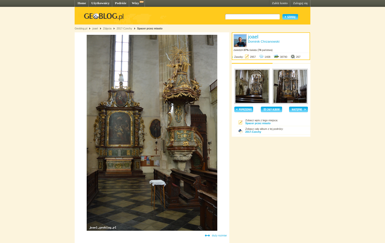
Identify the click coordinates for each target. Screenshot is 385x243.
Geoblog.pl (81, 28)
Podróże (120, 3)
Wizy (135, 3)
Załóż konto (280, 3)
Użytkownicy (100, 3)
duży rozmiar (219, 235)
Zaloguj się (300, 3)
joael (95, 28)
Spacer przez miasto (150, 28)
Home (82, 3)
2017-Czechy (124, 28)
